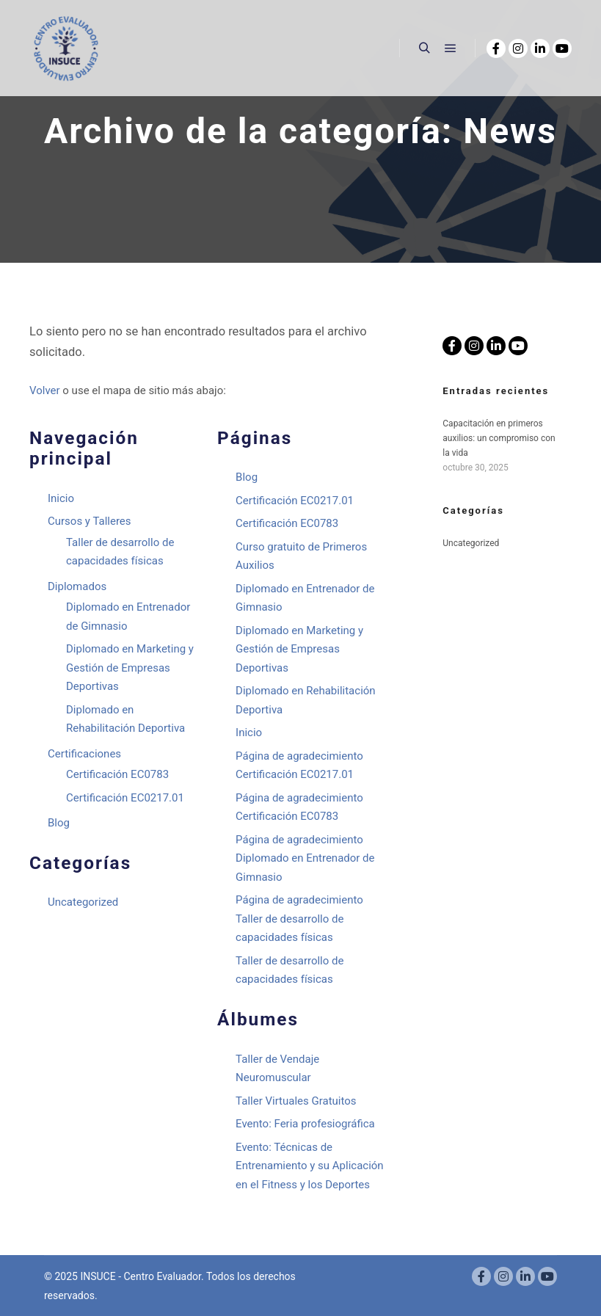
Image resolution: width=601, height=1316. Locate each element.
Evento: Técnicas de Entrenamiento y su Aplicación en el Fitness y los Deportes (310, 1166)
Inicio (61, 498)
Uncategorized (83, 902)
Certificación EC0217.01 (125, 797)
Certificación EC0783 (117, 774)
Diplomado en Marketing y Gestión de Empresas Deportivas (130, 667)
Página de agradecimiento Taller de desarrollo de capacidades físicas (299, 918)
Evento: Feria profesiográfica (305, 1123)
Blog (59, 822)
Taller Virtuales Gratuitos (296, 1101)
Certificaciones (84, 753)
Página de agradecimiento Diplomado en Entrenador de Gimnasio (305, 858)
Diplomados (77, 586)
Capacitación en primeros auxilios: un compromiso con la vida (498, 438)
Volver (44, 390)
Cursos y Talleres (89, 521)
